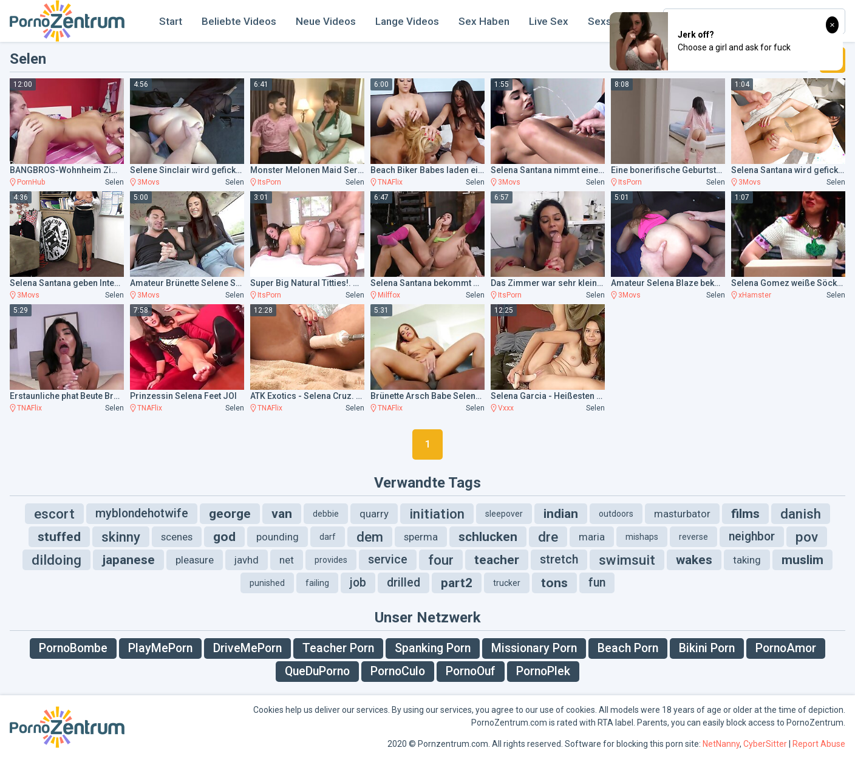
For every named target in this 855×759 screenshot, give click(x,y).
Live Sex (548, 21)
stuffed (59, 536)
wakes (694, 560)
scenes (176, 537)
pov (806, 537)
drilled (403, 583)
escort (54, 514)
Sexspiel (608, 21)
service (387, 560)
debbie (326, 514)
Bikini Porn (707, 648)
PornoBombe (73, 648)
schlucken (487, 536)
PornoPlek (543, 671)
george (230, 513)
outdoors (616, 514)
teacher (496, 560)
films (745, 513)
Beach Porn (628, 648)
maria (592, 537)
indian (560, 513)
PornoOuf (471, 671)
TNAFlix (390, 182)
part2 (456, 583)
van (281, 513)
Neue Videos (326, 21)
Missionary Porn (534, 648)
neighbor (752, 536)
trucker (506, 583)
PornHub (31, 182)
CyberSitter (765, 744)
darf (327, 537)
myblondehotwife (141, 513)
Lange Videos (407, 21)
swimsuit (627, 560)
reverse (693, 537)
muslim (802, 560)
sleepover (504, 514)
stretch (559, 560)
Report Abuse (818, 744)
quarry (374, 514)
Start (170, 21)
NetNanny (721, 744)
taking (747, 560)
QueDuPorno (317, 671)
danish (800, 514)
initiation (437, 514)
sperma (421, 537)
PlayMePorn (160, 648)
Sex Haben (483, 21)
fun (596, 583)
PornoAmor (785, 648)
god (224, 536)
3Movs (148, 182)
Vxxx (506, 408)
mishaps (641, 537)
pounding (277, 537)
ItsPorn (269, 182)
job (358, 583)
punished (267, 583)
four (441, 560)
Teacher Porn (338, 648)
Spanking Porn (433, 648)
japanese (128, 560)
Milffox (389, 295)
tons (554, 583)
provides (331, 560)
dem (369, 537)
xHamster (754, 295)
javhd (246, 560)
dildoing (56, 560)
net (286, 560)
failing (317, 583)
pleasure (194, 560)
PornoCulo (397, 671)
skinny (120, 537)
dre (548, 537)
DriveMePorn (247, 648)
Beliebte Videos (239, 21)
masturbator (682, 514)
